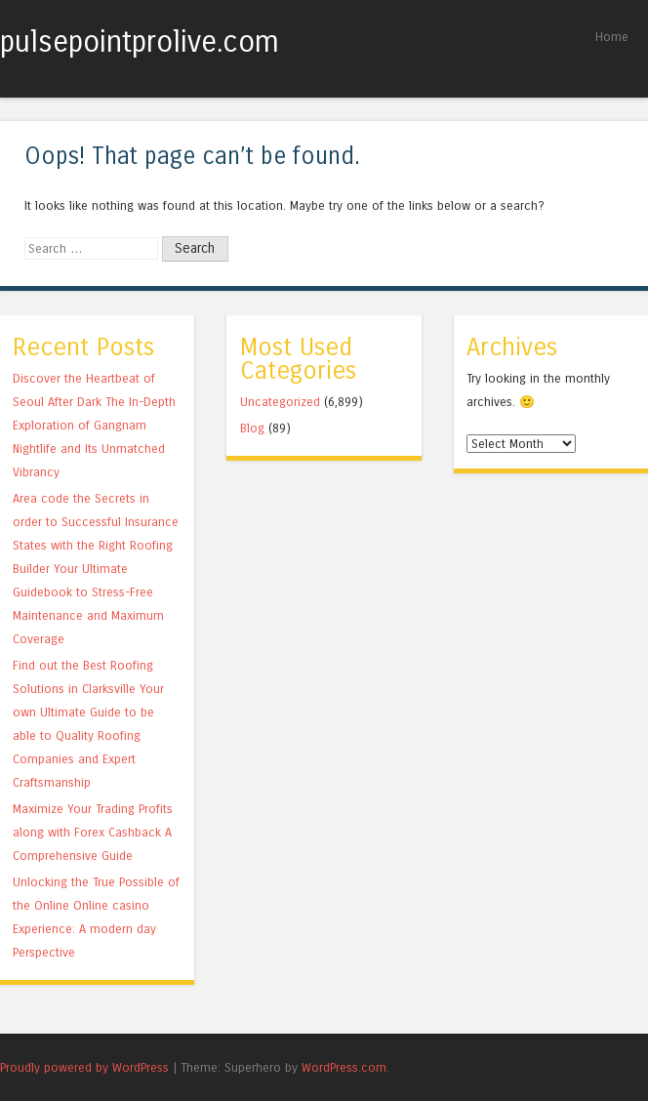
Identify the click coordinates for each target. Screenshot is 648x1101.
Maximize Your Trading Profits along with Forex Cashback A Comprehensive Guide (93, 832)
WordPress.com (344, 1067)
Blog (252, 428)
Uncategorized (280, 401)
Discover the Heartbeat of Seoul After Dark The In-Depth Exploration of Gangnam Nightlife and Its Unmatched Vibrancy (94, 425)
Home (611, 36)
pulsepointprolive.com (139, 42)
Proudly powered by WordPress (84, 1067)
